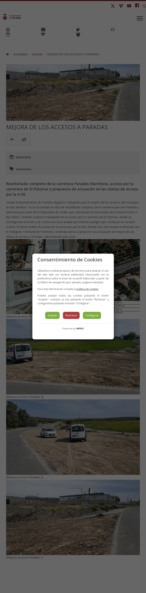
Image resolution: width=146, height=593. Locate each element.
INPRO (80, 328)
